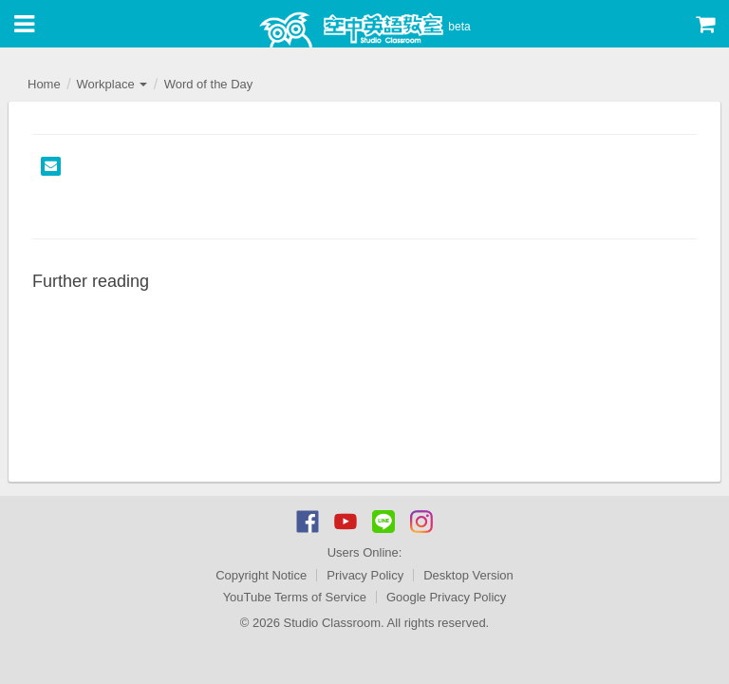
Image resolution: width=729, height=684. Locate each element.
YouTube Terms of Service (294, 597)
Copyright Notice (261, 575)
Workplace (111, 84)
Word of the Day (208, 84)
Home (44, 84)
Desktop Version (468, 575)
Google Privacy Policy (446, 597)
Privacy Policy (365, 575)
